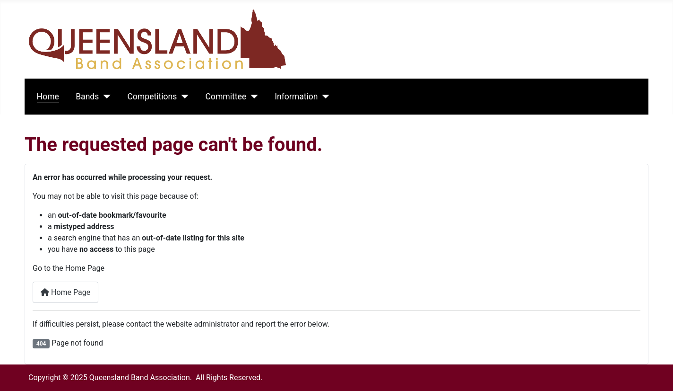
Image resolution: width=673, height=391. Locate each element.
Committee (225, 96)
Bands (87, 96)
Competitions (152, 96)
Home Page (65, 292)
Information (296, 96)
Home (48, 96)
